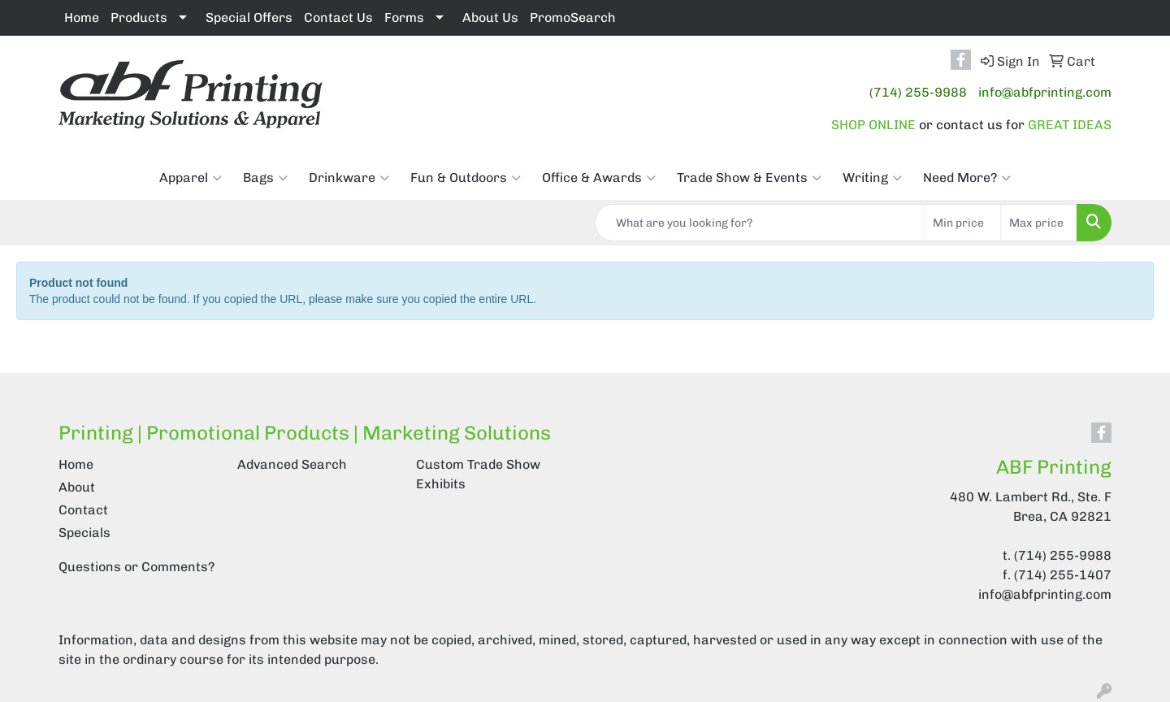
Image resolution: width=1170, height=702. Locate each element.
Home (81, 17)
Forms (404, 17)
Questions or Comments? (136, 566)
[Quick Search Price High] (1038, 222)
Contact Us (338, 17)
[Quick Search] (760, 222)
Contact (83, 510)
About (76, 487)
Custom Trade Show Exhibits (478, 474)
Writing (872, 178)
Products (138, 17)
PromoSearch (573, 17)
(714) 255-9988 (918, 92)
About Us (490, 17)
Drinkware (349, 178)
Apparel (190, 178)
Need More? (967, 178)
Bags (265, 178)
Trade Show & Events (749, 178)
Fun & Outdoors (465, 178)
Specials (84, 532)
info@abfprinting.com (1045, 92)
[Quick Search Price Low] (962, 222)
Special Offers (249, 17)
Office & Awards (599, 178)
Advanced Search (292, 464)
